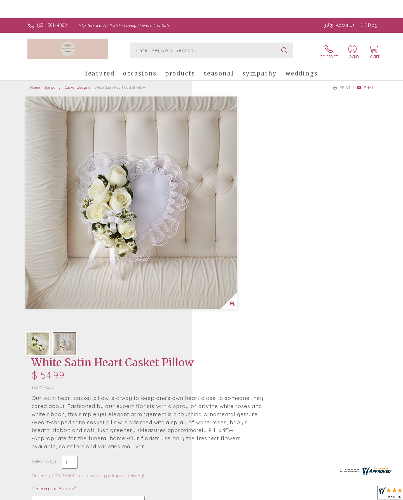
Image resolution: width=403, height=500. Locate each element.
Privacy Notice (287, 494)
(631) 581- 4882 (52, 25)
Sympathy (52, 85)
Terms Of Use (254, 494)
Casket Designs (77, 85)
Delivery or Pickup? (224, 242)
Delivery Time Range (229, 273)
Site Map (362, 494)
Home (35, 85)
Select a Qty (215, 215)
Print (342, 85)
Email (365, 85)
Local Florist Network (327, 494)
